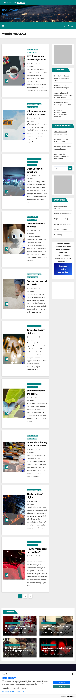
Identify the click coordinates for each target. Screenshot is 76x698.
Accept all (61, 682)
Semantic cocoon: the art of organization (36, 393)
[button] (64, 26)
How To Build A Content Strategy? (55, 627)
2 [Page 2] (25, 596)
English (5, 674)
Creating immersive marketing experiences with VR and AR (63, 95)
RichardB (22, 632)
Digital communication (63, 214)
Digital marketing (32, 49)
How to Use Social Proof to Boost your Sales (62, 78)
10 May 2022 (33, 556)
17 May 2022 (33, 397)
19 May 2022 (33, 337)
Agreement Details (8, 691)
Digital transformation (34, 326)
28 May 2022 (33, 118)
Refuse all (61, 686)
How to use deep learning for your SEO (56, 649)
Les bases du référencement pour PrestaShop (62, 156)
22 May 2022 (33, 288)
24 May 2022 (33, 230)
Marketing (58, 235)
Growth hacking (32, 52)
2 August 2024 (12, 632)
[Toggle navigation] (72, 26)
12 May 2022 (33, 501)
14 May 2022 (33, 449)
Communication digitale (34, 104)
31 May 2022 (33, 63)
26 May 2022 (33, 175)
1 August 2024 (48, 632)
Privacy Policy (21, 691)
